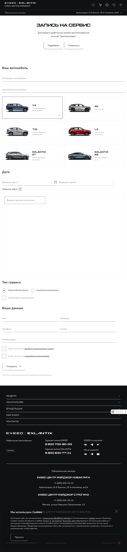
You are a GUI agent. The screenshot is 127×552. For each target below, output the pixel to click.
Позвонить (74, 45)
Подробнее (53, 45)
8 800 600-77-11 (58, 453)
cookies (92, 518)
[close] (125, 412)
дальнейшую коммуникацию (36, 356)
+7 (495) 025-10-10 (64, 483)
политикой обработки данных (57, 518)
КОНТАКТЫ (12, 421)
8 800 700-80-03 (58, 444)
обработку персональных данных (39, 349)
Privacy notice (119, 412)
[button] (116, 511)
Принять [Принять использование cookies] (19, 537)
